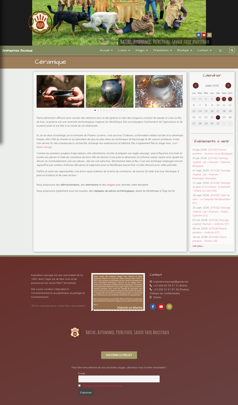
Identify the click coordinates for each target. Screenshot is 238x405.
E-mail (81, 373)
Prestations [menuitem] (162, 50)
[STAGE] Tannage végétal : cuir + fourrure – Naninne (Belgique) (211, 161)
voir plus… (198, 245)
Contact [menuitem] (205, 50)
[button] (232, 50)
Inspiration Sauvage (17, 50)
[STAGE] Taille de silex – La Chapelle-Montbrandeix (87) (211, 199)
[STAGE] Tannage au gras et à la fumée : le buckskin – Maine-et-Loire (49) (211, 186)
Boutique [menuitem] (184, 50)
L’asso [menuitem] (124, 50)
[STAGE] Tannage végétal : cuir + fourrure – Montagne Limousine (211, 174)
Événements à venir (212, 141)
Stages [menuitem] (141, 50)
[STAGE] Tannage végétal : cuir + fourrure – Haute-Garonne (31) (211, 211)
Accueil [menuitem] (106, 50)
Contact (156, 274)
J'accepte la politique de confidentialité (102, 385)
